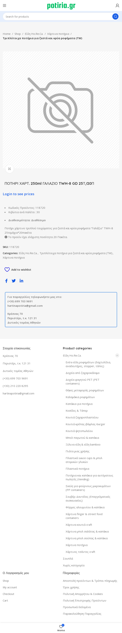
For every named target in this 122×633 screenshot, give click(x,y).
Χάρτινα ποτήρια (58, 34)
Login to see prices (18, 194)
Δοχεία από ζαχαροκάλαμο (83, 373)
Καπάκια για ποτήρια (79, 404)
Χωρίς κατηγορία (73, 565)
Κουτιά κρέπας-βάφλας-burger (85, 424)
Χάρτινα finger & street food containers (84, 516)
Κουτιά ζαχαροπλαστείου (82, 417)
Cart (5, 600)
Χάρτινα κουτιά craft (79, 524)
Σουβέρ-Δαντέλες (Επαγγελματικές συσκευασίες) (88, 498)
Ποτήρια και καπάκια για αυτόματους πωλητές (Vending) (89, 477)
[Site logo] (61, 5)
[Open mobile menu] (4, 5)
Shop (18, 34)
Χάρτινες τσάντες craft (80, 552)
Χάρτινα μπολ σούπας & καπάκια (87, 538)
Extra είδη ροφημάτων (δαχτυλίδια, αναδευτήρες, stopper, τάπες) (88, 364)
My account (10, 587)
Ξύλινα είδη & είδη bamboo (83, 444)
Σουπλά (68, 558)
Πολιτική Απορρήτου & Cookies (83, 594)
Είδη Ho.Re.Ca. (34, 34)
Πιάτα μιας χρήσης (78, 451)
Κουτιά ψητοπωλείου (79, 431)
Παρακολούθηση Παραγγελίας (82, 613)
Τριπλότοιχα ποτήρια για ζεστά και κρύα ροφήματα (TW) (42, 38)
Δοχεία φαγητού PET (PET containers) (82, 381)
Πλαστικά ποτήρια (77, 468)
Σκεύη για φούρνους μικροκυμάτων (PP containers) (88, 488)
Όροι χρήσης (71, 587)
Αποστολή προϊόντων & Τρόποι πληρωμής (90, 580)
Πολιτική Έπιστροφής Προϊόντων (84, 600)
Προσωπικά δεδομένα (77, 607)
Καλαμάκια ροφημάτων (80, 397)
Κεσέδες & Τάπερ (77, 410)
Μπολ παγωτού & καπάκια (82, 437)
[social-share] (6, 280)
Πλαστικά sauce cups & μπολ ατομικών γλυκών (84, 460)
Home (7, 34)
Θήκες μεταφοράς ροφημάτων (85, 390)
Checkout (8, 594)
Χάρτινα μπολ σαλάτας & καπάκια (87, 531)
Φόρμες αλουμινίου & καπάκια (85, 507)
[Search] (61, 16)
